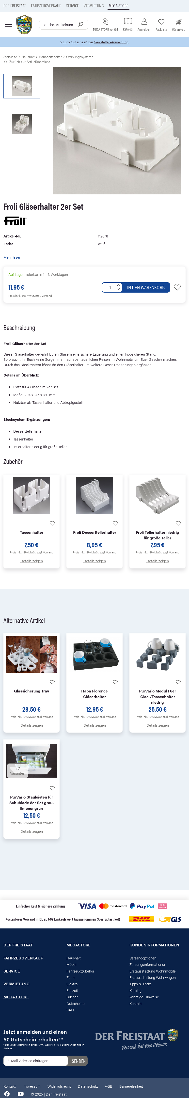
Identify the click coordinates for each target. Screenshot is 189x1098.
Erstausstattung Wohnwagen (152, 977)
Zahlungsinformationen (147, 964)
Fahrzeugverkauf (46, 5)
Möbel (71, 964)
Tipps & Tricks (140, 984)
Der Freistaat (14, 5)
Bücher (72, 997)
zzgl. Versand (43, 296)
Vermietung (94, 5)
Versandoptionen (142, 958)
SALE (70, 1010)
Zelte (70, 977)
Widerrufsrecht (59, 1086)
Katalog (135, 990)
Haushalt (73, 958)
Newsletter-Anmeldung (112, 42)
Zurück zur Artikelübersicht (26, 61)
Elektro (72, 984)
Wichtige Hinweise (144, 997)
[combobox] (63, 25)
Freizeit (72, 990)
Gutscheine (75, 1003)
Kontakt (135, 1003)
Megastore (78, 945)
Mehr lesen (12, 257)
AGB (108, 1086)
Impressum (32, 1086)
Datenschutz (88, 1086)
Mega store (118, 5)
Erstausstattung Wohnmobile (152, 971)
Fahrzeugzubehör (80, 971)
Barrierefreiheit (131, 1086)
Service (72, 5)
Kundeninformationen (154, 945)
